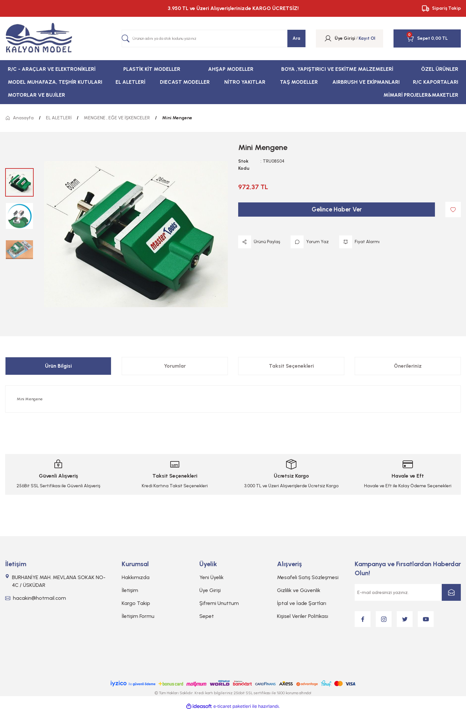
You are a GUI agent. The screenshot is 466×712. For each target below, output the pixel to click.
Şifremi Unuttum (219, 603)
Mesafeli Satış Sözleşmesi (307, 577)
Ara (296, 38)
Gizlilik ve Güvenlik (298, 590)
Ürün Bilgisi (58, 366)
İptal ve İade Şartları (301, 603)
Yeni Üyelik (211, 577)
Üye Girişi (210, 590)
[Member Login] (328, 38)
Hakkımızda (136, 577)
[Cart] (418, 38)
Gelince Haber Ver (336, 209)
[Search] (213, 38)
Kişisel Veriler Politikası (302, 616)
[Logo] (38, 38)
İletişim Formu (138, 616)
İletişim (130, 590)
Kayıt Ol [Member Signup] (367, 38)
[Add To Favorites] (453, 209)
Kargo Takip (136, 603)
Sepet (206, 616)
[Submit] (451, 592)
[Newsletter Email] (408, 592)
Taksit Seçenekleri (291, 366)
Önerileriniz (408, 366)
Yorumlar (175, 366)
